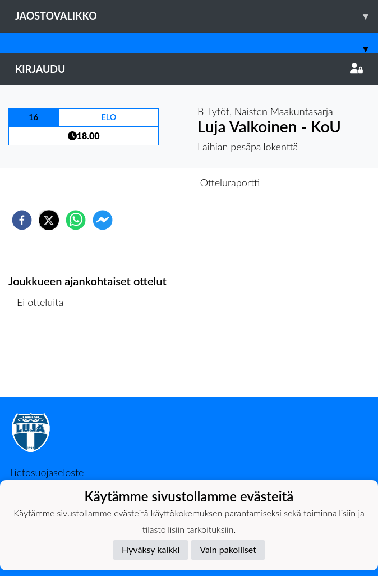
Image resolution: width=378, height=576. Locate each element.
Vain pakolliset (228, 549)
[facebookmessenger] (103, 220)
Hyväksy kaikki (150, 549)
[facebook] (22, 220)
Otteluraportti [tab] (230, 182)
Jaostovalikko (196, 16)
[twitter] (49, 220)
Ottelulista (44, 359)
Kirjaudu (189, 69)
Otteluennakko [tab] (150, 182)
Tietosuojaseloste (46, 472)
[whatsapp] (76, 220)
